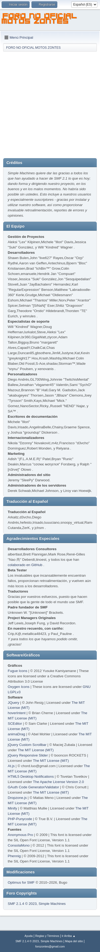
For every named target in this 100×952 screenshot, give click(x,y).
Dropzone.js (17, 798)
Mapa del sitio (74, 941)
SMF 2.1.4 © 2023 (22, 904)
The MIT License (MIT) (36, 750)
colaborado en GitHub (25, 565)
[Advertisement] (50, 104)
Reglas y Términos (47, 935)
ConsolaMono (19, 845)
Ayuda (29, 935)
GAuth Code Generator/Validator (33, 787)
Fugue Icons (17, 671)
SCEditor (15, 724)
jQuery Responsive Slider (28, 755)
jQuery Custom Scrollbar (27, 745)
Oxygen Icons (19, 687)
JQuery (13, 703)
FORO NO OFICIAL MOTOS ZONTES (39, 19)
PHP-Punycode (20, 819)
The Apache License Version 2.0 (58, 782)
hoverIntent (17, 713)
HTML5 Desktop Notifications (31, 776)
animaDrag (16, 734)
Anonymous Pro (20, 835)
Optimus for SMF (21, 882)
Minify (12, 808)
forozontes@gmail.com (50, 946)
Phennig (14, 856)
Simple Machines (52, 904)
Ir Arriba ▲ (68, 935)
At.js (11, 766)
